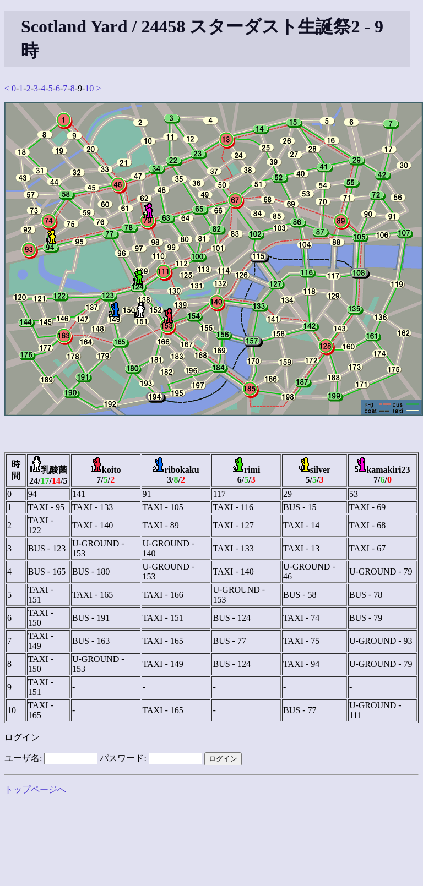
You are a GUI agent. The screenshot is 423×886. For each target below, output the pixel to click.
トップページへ (35, 789)
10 (89, 88)
